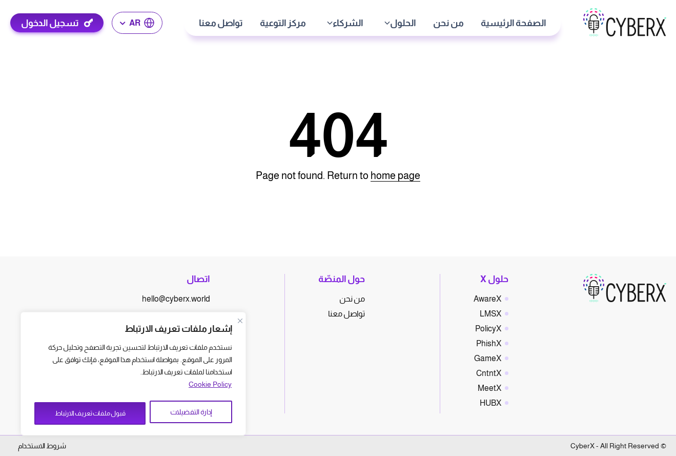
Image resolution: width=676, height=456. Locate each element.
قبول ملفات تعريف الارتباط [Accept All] (91, 413)
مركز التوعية (283, 23)
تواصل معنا (221, 23)
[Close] (240, 324)
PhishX (488, 343)
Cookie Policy (210, 388)
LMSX (490, 313)
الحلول (404, 23)
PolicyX (488, 328)
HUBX (490, 403)
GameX (487, 358)
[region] (133, 375)
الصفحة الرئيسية (514, 23)
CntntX (488, 373)
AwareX (487, 298)
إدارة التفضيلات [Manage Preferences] (193, 413)
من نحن (449, 23)
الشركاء (348, 23)
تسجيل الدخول (50, 23)
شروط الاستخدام (42, 446)
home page (395, 175)
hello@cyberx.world (176, 298)
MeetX (489, 388)
